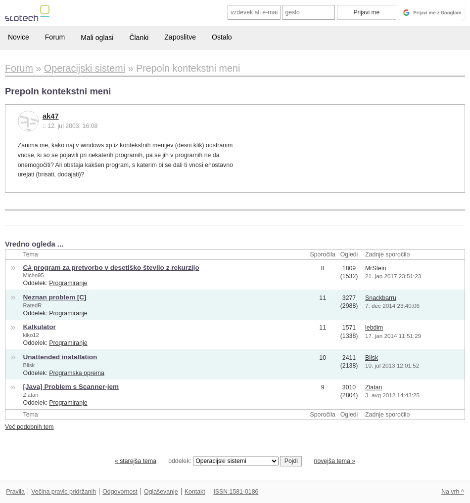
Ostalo (222, 37)
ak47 (51, 116)
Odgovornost (120, 491)
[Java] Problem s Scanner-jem (71, 386)
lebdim (374, 327)
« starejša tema (135, 461)
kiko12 (31, 335)
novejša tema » (335, 461)
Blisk (29, 365)
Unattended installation (60, 357)
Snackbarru (380, 297)
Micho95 (33, 275)
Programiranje (68, 283)
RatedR (32, 305)
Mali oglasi (97, 38)
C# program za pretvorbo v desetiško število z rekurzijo (111, 267)
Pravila (15, 491)
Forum (55, 37)
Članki (138, 38)
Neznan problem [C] (55, 297)
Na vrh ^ (452, 491)
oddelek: (223, 461)
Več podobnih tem (29, 426)
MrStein (375, 268)
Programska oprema (76, 373)
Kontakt (195, 491)
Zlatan (31, 395)
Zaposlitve (180, 37)
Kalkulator (39, 327)
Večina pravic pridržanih (63, 491)
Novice (18, 37)
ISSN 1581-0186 (235, 491)
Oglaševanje (161, 491)
